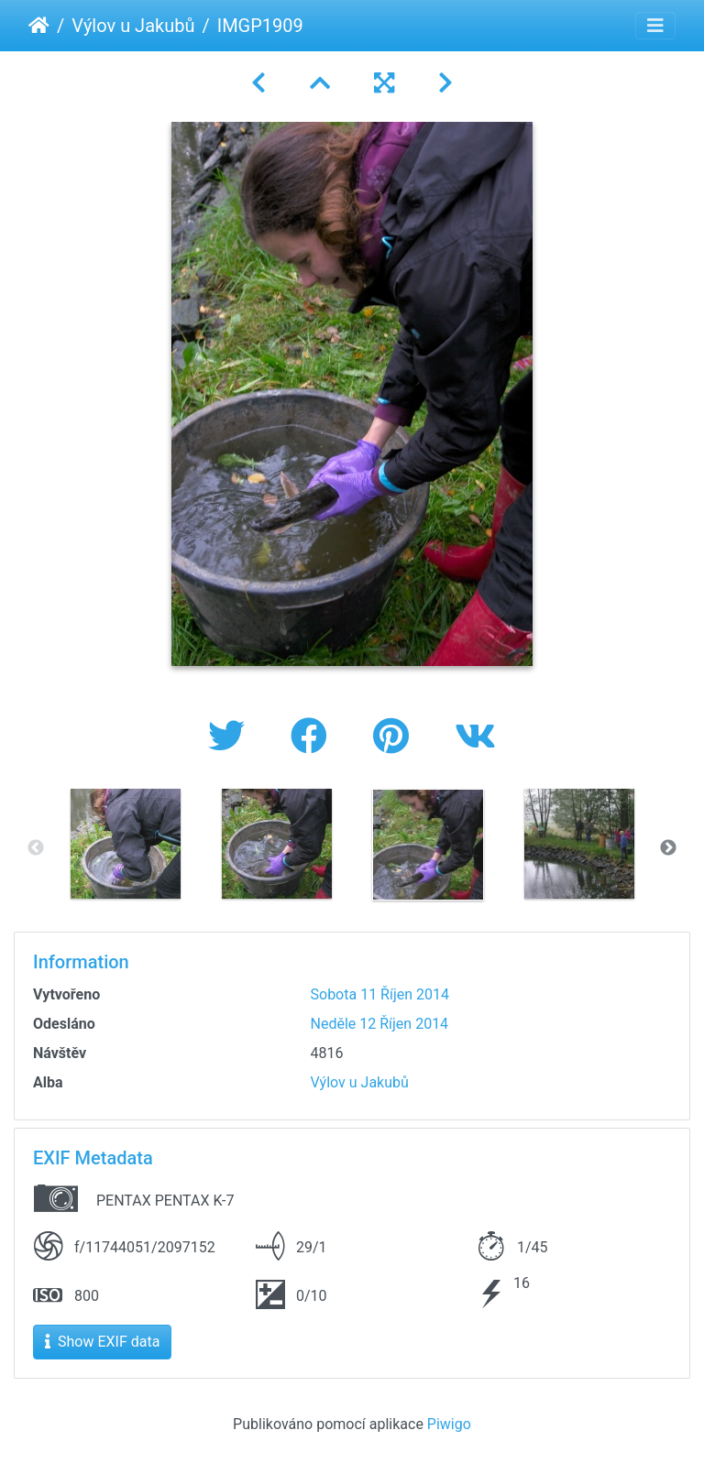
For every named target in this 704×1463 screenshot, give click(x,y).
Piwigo (449, 1424)
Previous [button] (36, 848)
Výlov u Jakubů (133, 26)
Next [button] (668, 848)
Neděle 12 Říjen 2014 (380, 1023)
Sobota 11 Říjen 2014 (380, 994)
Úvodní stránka (39, 25)
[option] (125, 844)
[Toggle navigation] (655, 25)
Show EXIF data (102, 1341)
